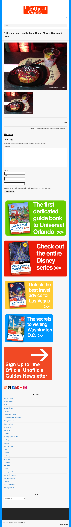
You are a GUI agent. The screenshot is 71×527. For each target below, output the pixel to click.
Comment (7, 147)
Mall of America (8, 446)
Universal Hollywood (10, 475)
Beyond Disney (8, 398)
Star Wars (7, 465)
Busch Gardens (8, 401)
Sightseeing (7, 462)
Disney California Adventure (12, 417)
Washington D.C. (9, 488)
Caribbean (7, 405)
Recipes (6, 452)
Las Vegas (7, 440)
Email (5, 176)
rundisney (7, 456)
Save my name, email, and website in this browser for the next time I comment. (27, 188)
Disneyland (7, 427)
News (5, 449)
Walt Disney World (9, 484)
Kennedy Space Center (11, 437)
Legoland (6, 443)
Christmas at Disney (10, 414)
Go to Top (64, 524)
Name (6, 170)
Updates (6, 481)
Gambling (7, 430)
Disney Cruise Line (9, 421)
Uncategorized (8, 472)
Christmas (7, 411)
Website (6, 181)
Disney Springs (8, 424)
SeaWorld (7, 459)
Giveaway (7, 433)
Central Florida (8, 408)
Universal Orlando (9, 478)
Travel (6, 468)
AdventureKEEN (21, 522)
